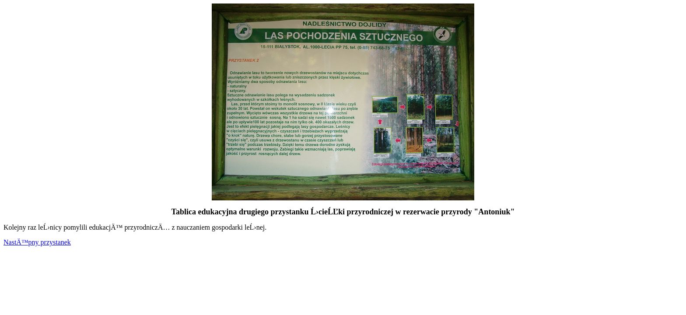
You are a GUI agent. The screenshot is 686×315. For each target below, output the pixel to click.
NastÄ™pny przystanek (37, 242)
